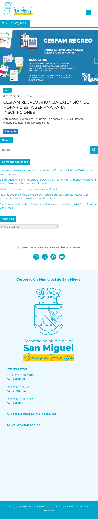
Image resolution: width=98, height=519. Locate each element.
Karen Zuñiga (27, 96)
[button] (88, 12)
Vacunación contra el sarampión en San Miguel (28, 189)
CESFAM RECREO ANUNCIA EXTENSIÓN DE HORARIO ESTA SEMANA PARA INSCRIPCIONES (46, 107)
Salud (7, 90)
